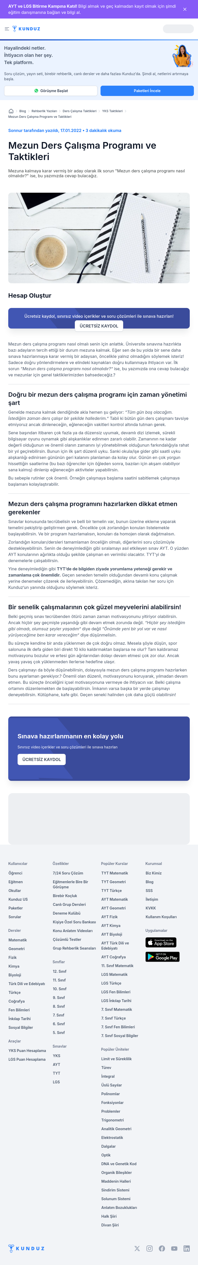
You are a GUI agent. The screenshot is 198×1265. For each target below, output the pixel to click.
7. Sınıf (58, 1015)
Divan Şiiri (110, 1225)
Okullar (15, 890)
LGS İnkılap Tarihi (116, 1000)
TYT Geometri (113, 882)
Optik (106, 1155)
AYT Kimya (110, 925)
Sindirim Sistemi (115, 1190)
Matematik (18, 940)
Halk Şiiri (109, 1216)
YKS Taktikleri (112, 111)
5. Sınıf (59, 1032)
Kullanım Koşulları (161, 917)
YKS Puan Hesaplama (27, 1050)
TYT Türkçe (111, 890)
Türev (106, 1067)
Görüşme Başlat (51, 90)
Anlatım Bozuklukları (119, 1207)
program (59, 533)
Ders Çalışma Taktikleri (79, 111)
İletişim (152, 899)
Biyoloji (15, 975)
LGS (56, 1082)
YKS (56, 1056)
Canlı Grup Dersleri (69, 904)
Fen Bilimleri (19, 1010)
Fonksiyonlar (112, 1102)
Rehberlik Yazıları (44, 111)
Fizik (12, 957)
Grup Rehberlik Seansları (74, 948)
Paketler (16, 908)
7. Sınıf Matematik (116, 1009)
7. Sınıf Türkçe (113, 1018)
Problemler (110, 1111)
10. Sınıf (60, 989)
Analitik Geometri (116, 1129)
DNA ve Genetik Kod (118, 1164)
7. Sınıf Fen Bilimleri (118, 1027)
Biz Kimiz (154, 873)
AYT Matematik (114, 899)
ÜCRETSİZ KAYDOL (99, 326)
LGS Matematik (114, 974)
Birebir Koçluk (65, 896)
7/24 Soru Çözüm (68, 873)
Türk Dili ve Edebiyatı (27, 983)
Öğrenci (15, 873)
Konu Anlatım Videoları (73, 930)
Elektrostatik (112, 1137)
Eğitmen (16, 882)
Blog (22, 111)
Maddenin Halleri (116, 1181)
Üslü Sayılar (111, 1085)
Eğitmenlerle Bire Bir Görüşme (70, 884)
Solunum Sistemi (115, 1199)
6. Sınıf (59, 1024)
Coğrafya (17, 1001)
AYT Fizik (109, 917)
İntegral (107, 1076)
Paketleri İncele (147, 91)
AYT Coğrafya (113, 957)
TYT (56, 1073)
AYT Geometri (113, 908)
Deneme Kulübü (66, 913)
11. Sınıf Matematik (117, 965)
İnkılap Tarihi (20, 1018)
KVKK (151, 908)
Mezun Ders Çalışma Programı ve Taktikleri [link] (39, 117)
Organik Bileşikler (116, 1172)
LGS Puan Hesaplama (27, 1059)
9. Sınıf (59, 997)
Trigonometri (112, 1120)
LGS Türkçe (111, 983)
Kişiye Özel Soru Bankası (74, 922)
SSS (149, 890)
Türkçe (15, 992)
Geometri (16, 948)
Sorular (15, 917)
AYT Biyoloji (111, 934)
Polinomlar (110, 1094)
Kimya (14, 966)
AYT (56, 1064)
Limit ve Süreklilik (116, 1059)
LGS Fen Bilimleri (115, 992)
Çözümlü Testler (67, 939)
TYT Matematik (114, 873)
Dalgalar (108, 1146)
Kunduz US (18, 899)
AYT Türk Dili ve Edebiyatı (115, 945)
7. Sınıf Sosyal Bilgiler (119, 1035)
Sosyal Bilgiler (21, 1027)
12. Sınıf (60, 971)
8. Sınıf (59, 1006)
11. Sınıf (59, 980)
